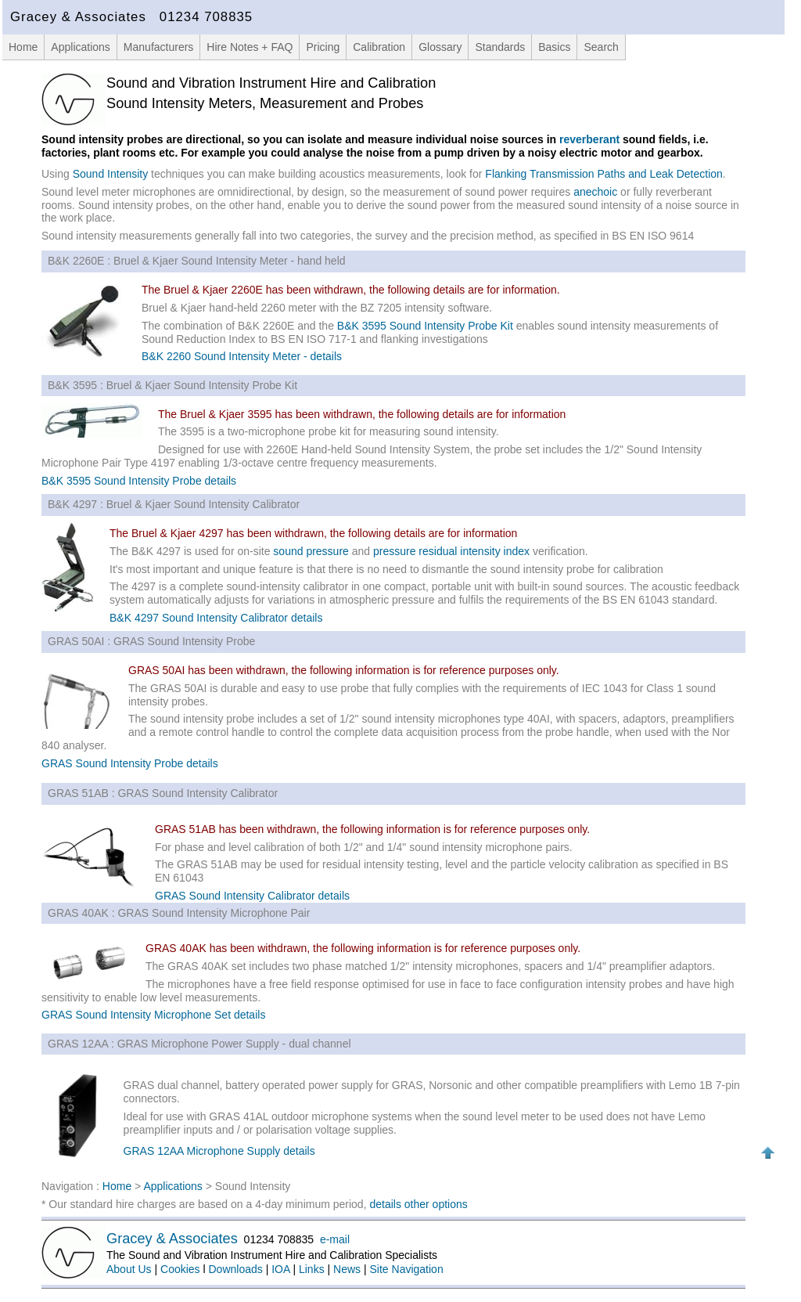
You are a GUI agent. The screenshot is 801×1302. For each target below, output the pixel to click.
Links (312, 1269)
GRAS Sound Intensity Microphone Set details (153, 1014)
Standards (500, 47)
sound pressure (311, 551)
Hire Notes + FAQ (250, 47)
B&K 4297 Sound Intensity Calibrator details (216, 617)
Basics (554, 47)
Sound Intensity (111, 174)
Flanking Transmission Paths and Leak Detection (604, 174)
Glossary (440, 47)
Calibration (379, 47)
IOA (280, 1269)
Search (601, 47)
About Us (129, 1269)
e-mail (335, 1239)
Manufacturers (158, 47)
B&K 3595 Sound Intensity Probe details (138, 480)
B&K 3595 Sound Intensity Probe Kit (425, 325)
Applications (80, 47)
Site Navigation (407, 1269)
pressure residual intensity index (451, 551)
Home (23, 47)
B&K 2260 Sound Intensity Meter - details (242, 356)
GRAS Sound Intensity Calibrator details (252, 895)
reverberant (589, 139)
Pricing (322, 47)
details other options (418, 1204)
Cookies (180, 1269)
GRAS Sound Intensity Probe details (129, 763)
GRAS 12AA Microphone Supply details (219, 1151)
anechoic (595, 192)
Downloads (236, 1269)
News (347, 1269)
